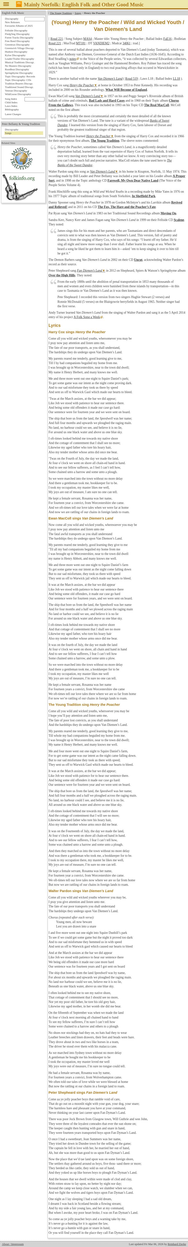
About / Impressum (13, 1244)
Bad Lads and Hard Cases (107, 100)
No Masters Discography (18, 65)
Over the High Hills (62, 275)
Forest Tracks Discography (19, 37)
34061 (127, 43)
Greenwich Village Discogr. (19, 48)
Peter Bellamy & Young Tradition (21, 124)
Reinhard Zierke (177, 1244)
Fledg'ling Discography (17, 34)
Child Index (11, 102)
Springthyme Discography (19, 72)
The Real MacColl (156, 105)
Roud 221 (56, 39)
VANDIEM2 (101, 43)
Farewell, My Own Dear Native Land (132, 180)
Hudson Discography (16, 51)
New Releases (12, 22)
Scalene (179, 220)
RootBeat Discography (17, 69)
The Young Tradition (61, 13)
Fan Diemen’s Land (89, 270)
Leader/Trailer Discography (19, 58)
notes (72, 59)
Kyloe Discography (15, 55)
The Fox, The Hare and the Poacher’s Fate (127, 207)
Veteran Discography (16, 90)
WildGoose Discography (18, 94)
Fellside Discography (16, 30)
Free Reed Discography (17, 41)
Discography (11, 18)
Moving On (168, 213)
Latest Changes (13, 114)
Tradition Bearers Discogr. (19, 83)
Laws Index (11, 105)
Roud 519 (131, 78)
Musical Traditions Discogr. (19, 62)
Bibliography (12, 109)
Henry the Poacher (81, 85)
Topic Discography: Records (20, 76)
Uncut (138, 260)
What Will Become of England (126, 89)
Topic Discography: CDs (18, 80)
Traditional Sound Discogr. (19, 87)
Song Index (11, 98)
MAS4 (87, 39)
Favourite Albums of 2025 (19, 25)
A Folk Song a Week (87, 317)
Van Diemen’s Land (110, 78)
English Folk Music (13, 13)
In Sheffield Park (143, 196)
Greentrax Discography (17, 44)
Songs (78, 13)
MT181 (81, 43)
